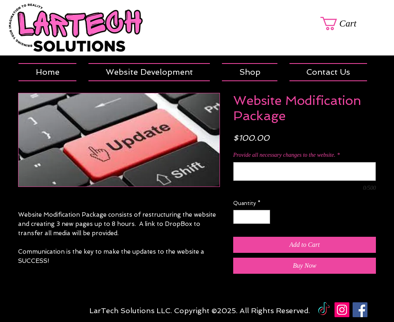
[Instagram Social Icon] (341, 309)
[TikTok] (323, 309)
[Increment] (264, 217)
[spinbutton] (252, 217)
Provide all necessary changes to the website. (286, 155)
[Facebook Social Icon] (360, 309)
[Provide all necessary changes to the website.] (305, 171)
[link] (348, 23)
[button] (249, 72)
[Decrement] (239, 217)
